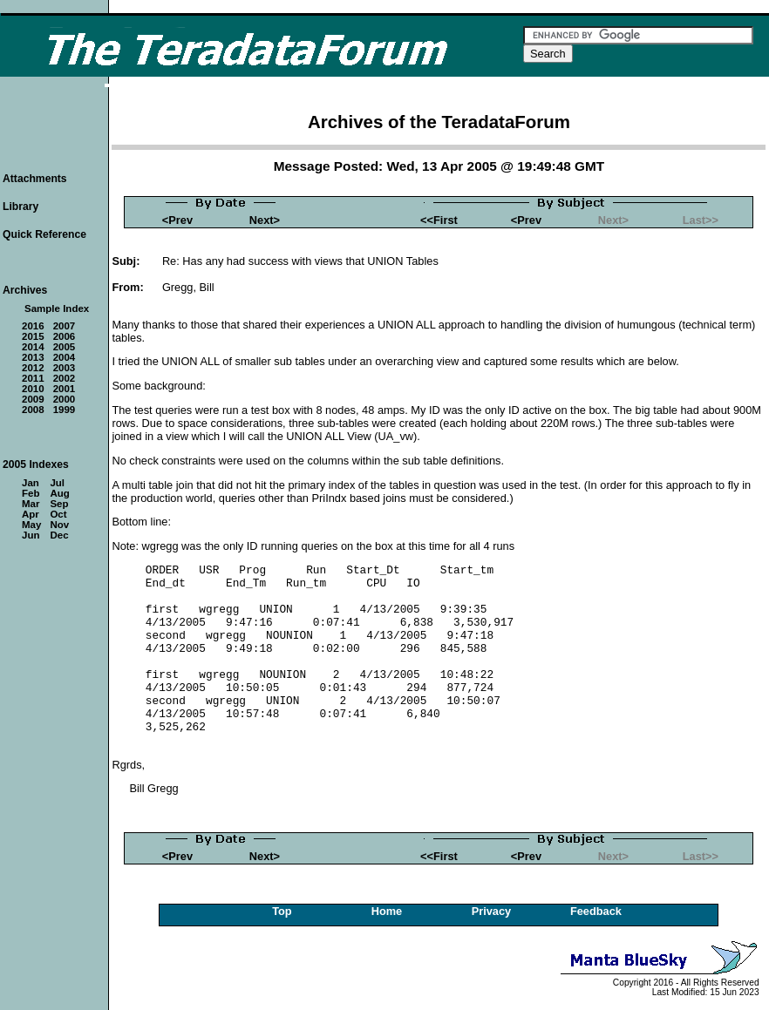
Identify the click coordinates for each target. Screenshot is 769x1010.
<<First (439, 220)
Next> (264, 220)
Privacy (492, 911)
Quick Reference (44, 234)
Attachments (35, 179)
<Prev (177, 220)
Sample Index (56, 308)
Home (387, 911)
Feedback (596, 911)
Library (20, 206)
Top (282, 911)
